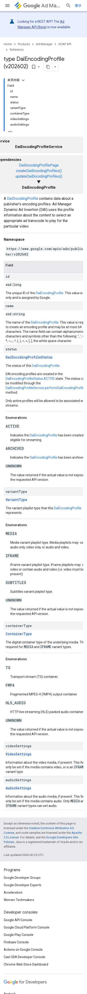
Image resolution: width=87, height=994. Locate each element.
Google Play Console (18, 935)
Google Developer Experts (22, 885)
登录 (78, 5)
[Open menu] (7, 5)
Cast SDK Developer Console (24, 957)
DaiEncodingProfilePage (39, 165)
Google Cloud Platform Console (26, 927)
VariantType (16, 499)
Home (8, 44)
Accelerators (13, 892)
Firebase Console (16, 942)
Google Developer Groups (22, 878)
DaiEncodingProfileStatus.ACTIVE (30, 378)
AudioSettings (18, 788)
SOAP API (64, 44)
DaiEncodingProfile (22, 198)
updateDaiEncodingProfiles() (39, 176)
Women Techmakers (19, 900)
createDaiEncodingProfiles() (39, 171)
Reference (16, 49)
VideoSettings (18, 754)
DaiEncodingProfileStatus (29, 357)
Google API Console (18, 920)
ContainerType (19, 634)
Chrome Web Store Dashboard (26, 964)
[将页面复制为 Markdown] (42, 67)
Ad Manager (42, 6)
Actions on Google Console (23, 949)
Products (24, 44)
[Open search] (68, 5)
